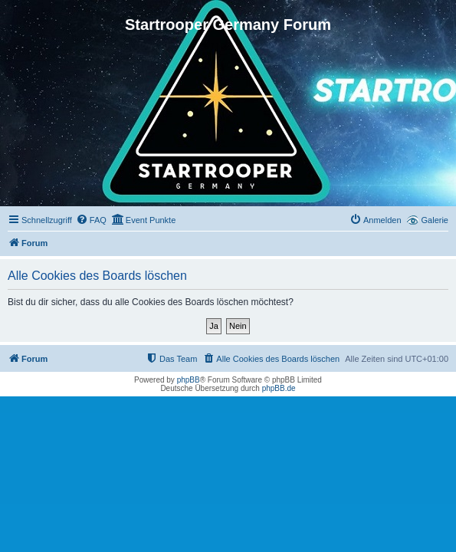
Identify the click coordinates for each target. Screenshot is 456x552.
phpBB (188, 380)
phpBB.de (279, 388)
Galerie (435, 220)
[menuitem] (91, 220)
